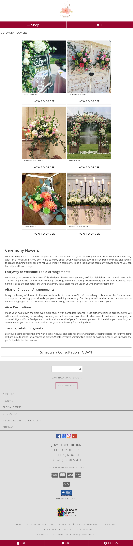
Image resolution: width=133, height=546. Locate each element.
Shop (33, 24)
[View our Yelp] (74, 437)
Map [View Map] (66, 543)
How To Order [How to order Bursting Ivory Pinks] (44, 167)
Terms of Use (88, 534)
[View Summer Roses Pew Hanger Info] (44, 199)
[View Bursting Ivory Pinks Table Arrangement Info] (44, 133)
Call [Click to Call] (22, 543)
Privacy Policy (45, 534)
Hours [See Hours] (111, 543)
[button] (66, 493)
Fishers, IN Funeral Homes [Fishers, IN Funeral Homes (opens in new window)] (31, 524)
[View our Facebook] (58, 437)
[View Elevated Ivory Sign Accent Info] (44, 67)
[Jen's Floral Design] (66, 17)
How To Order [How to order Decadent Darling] (89, 101)
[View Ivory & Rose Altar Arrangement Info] (89, 133)
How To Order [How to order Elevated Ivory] (44, 101)
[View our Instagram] (69, 437)
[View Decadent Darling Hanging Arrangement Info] (89, 67)
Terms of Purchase (67, 534)
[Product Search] (67, 369)
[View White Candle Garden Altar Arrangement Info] (89, 199)
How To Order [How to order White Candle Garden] (89, 233)
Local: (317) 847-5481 (66, 460)
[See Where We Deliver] (66, 385)
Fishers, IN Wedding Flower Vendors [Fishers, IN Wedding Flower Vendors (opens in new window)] (96, 524)
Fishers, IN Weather (51, 529)
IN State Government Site (78, 529)
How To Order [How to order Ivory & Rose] (89, 167)
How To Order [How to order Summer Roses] (44, 233)
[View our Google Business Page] (64, 437)
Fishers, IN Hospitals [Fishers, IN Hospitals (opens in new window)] (60, 524)
